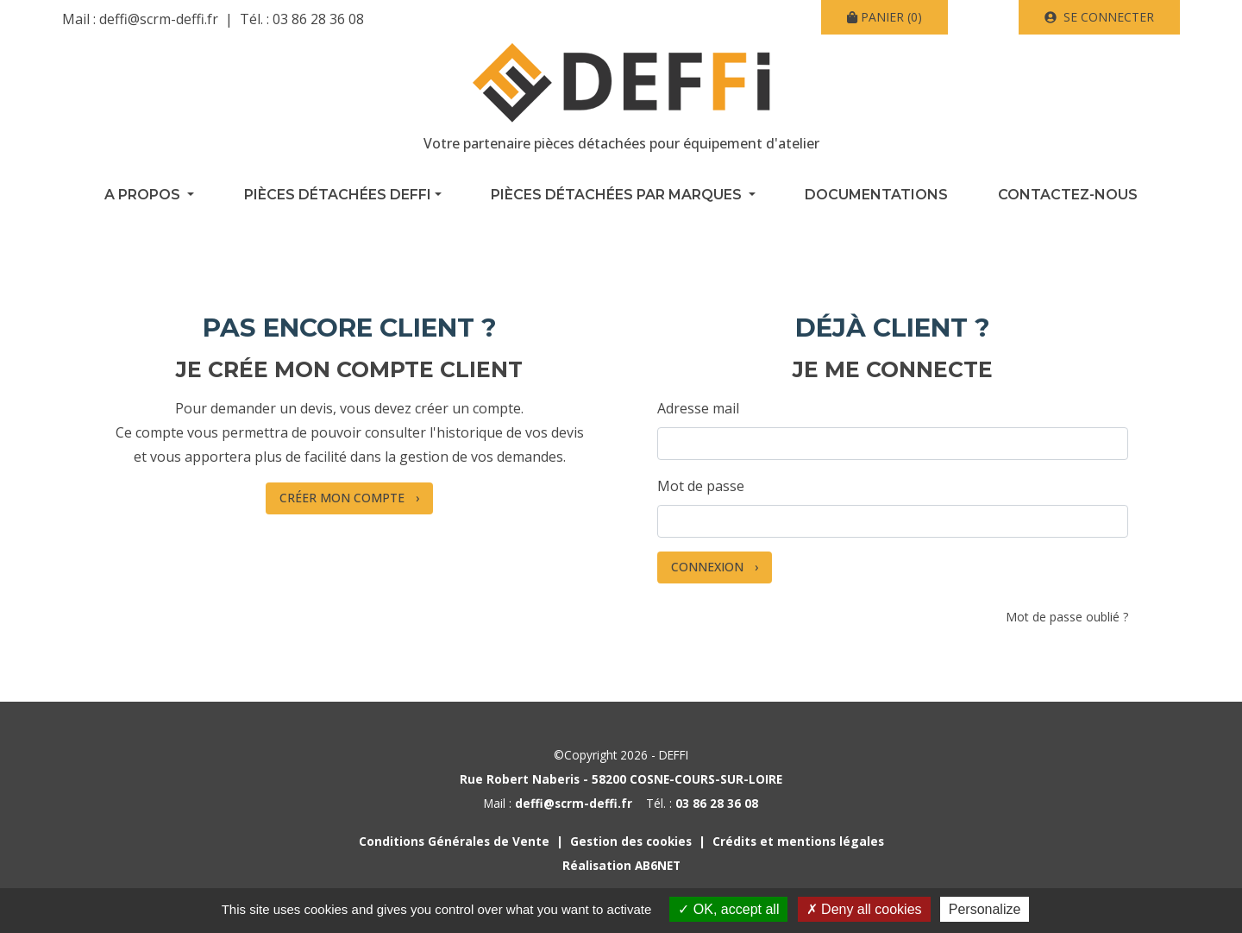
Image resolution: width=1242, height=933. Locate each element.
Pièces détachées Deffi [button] (337, 194)
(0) (884, 17)
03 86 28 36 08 (318, 18)
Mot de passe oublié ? (1067, 616)
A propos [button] (144, 194)
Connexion (707, 566)
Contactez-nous (1068, 194)
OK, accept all (728, 909)
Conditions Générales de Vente (454, 841)
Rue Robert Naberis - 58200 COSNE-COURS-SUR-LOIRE (621, 779)
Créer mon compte (342, 497)
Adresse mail (698, 408)
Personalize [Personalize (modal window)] (985, 909)
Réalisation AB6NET (621, 865)
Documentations (876, 194)
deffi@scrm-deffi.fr (158, 18)
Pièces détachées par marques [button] (618, 194)
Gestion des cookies (631, 841)
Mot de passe (700, 485)
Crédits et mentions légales (798, 841)
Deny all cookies (864, 909)
